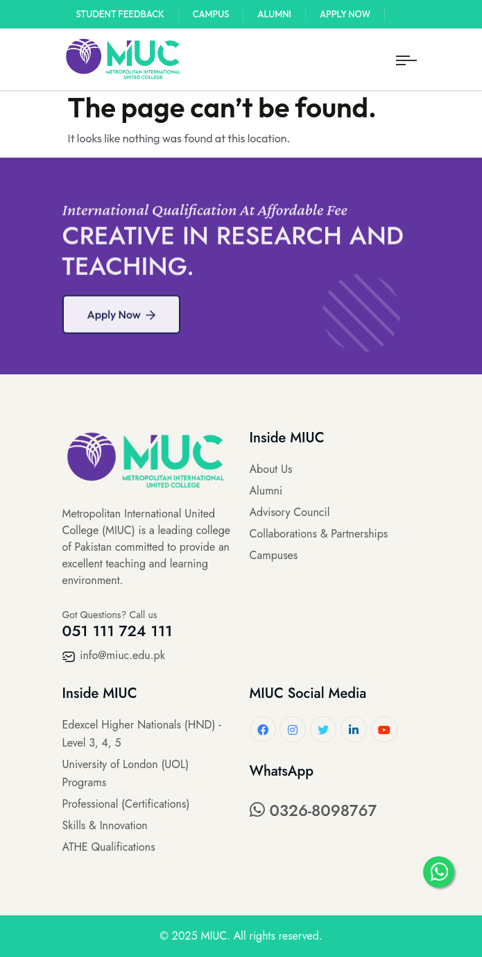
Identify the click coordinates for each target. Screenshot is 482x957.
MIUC (213, 936)
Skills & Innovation (105, 825)
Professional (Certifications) (126, 804)
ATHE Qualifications (108, 847)
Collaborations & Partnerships (319, 534)
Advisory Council (290, 512)
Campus (211, 13)
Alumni (274, 13)
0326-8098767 (313, 810)
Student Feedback (120, 13)
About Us (271, 469)
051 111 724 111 (117, 631)
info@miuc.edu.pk (113, 655)
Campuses (274, 555)
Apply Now (345, 13)
